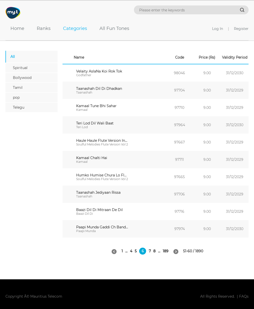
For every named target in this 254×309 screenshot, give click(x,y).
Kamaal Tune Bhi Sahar (96, 106)
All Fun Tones (112, 28)
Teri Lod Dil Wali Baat (95, 123)
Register (241, 28)
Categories (72, 28)
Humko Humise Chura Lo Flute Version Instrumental (102, 175)
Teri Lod (82, 127)
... (126, 251)
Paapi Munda (86, 231)
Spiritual (20, 68)
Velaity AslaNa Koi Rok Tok (99, 71)
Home (14, 28)
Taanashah (84, 92)
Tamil (18, 87)
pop (16, 97)
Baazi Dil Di (84, 213)
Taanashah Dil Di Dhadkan (99, 88)
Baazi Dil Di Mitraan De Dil (99, 210)
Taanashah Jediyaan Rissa (98, 192)
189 (165, 251)
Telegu (18, 107)
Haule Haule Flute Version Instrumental (102, 140)
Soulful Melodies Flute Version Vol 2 (102, 144)
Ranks (41, 28)
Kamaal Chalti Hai (91, 158)
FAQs (244, 296)
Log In (217, 28)
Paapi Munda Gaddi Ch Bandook (102, 227)
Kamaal (82, 110)
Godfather (83, 75)
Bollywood (22, 77)
